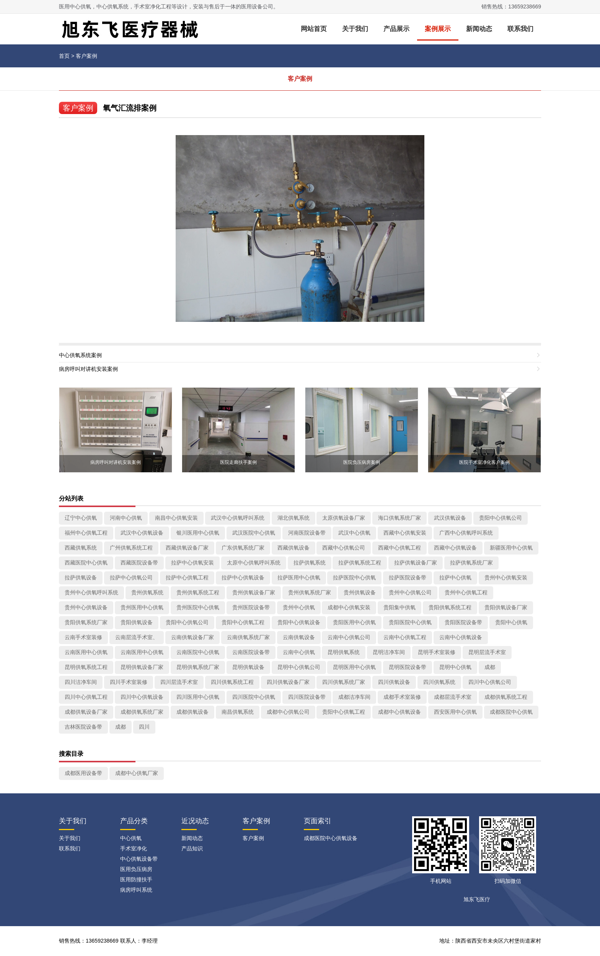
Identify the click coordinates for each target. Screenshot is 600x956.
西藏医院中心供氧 (86, 563)
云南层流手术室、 (136, 637)
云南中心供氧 (299, 652)
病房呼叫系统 (136, 890)
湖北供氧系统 (293, 518)
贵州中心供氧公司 (410, 592)
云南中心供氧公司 (349, 637)
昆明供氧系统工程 (86, 667)
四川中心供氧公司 (489, 682)
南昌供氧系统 (238, 712)
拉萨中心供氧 (455, 577)
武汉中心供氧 (354, 533)
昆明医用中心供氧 (354, 667)
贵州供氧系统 (147, 592)
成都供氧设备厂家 (86, 712)
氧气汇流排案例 (130, 108)
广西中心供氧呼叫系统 (466, 533)
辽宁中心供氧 (81, 518)
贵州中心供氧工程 (466, 592)
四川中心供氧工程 (86, 697)
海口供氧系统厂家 (399, 518)
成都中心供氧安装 (349, 607)
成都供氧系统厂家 (142, 712)
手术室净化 (133, 848)
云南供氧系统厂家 (248, 637)
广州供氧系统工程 (131, 548)
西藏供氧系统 (81, 548)
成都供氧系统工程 (505, 697)
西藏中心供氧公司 (343, 548)
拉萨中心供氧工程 (187, 577)
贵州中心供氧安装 (505, 577)
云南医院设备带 (251, 652)
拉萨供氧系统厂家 (471, 563)
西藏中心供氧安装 (404, 533)
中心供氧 (131, 838)
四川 (144, 727)
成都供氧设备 (192, 712)
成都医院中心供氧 (511, 712)
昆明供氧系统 (344, 652)
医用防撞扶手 (136, 879)
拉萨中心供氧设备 (243, 577)
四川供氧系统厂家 (343, 682)
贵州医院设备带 (251, 607)
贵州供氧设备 (360, 592)
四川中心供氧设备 (142, 697)
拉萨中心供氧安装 (192, 563)
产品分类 (134, 821)
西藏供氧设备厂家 (187, 548)
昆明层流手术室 (487, 652)
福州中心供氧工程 (86, 533)
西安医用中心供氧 (455, 712)
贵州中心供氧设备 (86, 607)
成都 (489, 667)
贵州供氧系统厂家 (309, 592)
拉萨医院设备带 (407, 577)
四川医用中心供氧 (197, 697)
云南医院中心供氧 (197, 652)
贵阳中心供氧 (511, 622)
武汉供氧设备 (450, 518)
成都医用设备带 (83, 773)
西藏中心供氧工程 (399, 548)
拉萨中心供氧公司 (131, 577)
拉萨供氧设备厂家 (415, 563)
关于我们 (355, 29)
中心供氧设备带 (139, 859)
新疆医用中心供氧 (511, 548)
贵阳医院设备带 (463, 622)
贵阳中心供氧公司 (500, 518)
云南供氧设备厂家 (192, 637)
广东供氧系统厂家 (243, 548)
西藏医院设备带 (139, 563)
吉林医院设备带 (83, 727)
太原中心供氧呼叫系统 (253, 563)
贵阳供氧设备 (137, 622)
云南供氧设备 (299, 637)
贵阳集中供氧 (399, 607)
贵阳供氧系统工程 (450, 607)
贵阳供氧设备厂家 (505, 607)
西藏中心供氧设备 (455, 548)
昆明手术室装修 (436, 652)
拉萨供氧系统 (309, 563)
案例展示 (438, 29)
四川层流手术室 (179, 682)
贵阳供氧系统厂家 (86, 622)
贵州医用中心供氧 (142, 607)
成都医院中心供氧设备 (330, 838)
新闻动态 (479, 29)
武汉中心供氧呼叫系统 (237, 518)
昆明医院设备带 (407, 667)
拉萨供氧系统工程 (359, 563)
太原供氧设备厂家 (343, 518)
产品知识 (192, 848)
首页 (64, 56)
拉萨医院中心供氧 (354, 577)
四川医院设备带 (307, 697)
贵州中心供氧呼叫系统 (91, 592)
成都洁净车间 (354, 697)
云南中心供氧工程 (404, 637)
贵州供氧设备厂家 (253, 592)
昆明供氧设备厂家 (142, 667)
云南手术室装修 (83, 637)
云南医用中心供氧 (86, 652)
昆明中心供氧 (455, 667)
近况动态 (195, 821)
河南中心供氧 (126, 518)
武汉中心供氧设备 (142, 533)
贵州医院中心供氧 (197, 607)
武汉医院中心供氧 (253, 533)
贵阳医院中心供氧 (410, 622)
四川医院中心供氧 (253, 697)
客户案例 (86, 56)
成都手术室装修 (402, 697)
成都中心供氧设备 (399, 712)
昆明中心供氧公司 (298, 667)
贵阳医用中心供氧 (354, 622)
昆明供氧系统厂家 (197, 667)
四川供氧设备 (394, 682)
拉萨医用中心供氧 (298, 577)
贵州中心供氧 (299, 607)
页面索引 (317, 821)
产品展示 (396, 29)
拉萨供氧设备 (81, 577)
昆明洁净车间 (389, 652)
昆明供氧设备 (248, 667)
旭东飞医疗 (476, 899)
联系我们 (520, 29)
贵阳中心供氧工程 (243, 622)
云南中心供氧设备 (460, 637)
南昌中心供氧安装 (176, 518)
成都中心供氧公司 (288, 712)
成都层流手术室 (452, 697)
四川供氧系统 (439, 682)
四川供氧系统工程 (232, 682)
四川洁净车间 (81, 682)
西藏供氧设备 (293, 548)
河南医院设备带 (307, 533)
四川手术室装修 (128, 682)
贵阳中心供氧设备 (298, 622)
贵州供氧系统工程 (197, 592)
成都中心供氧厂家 (136, 773)
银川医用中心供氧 (197, 533)
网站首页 (314, 29)
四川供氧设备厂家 (288, 682)
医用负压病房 (136, 869)
